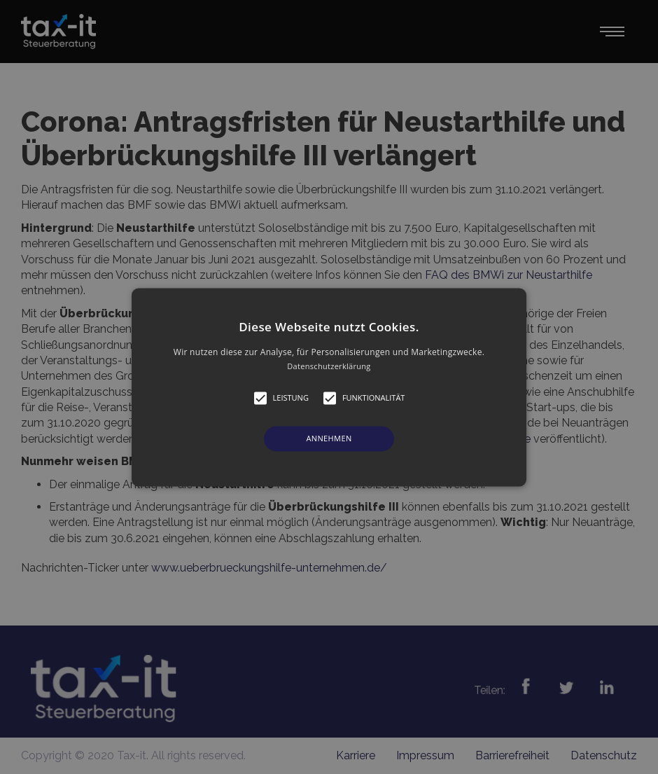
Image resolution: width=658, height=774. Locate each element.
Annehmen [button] (328, 439)
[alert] (329, 387)
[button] (329, 387)
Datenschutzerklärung (328, 366)
